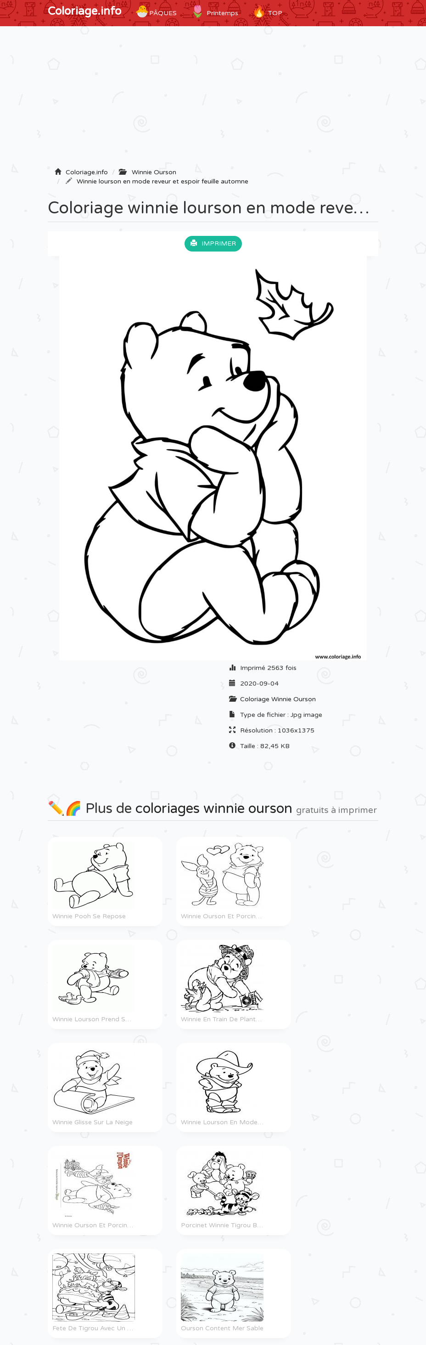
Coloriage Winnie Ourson (278, 699)
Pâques (156, 11)
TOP (267, 11)
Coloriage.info (84, 11)
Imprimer (213, 243)
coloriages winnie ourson (213, 808)
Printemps (214, 11)
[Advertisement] (213, 99)
